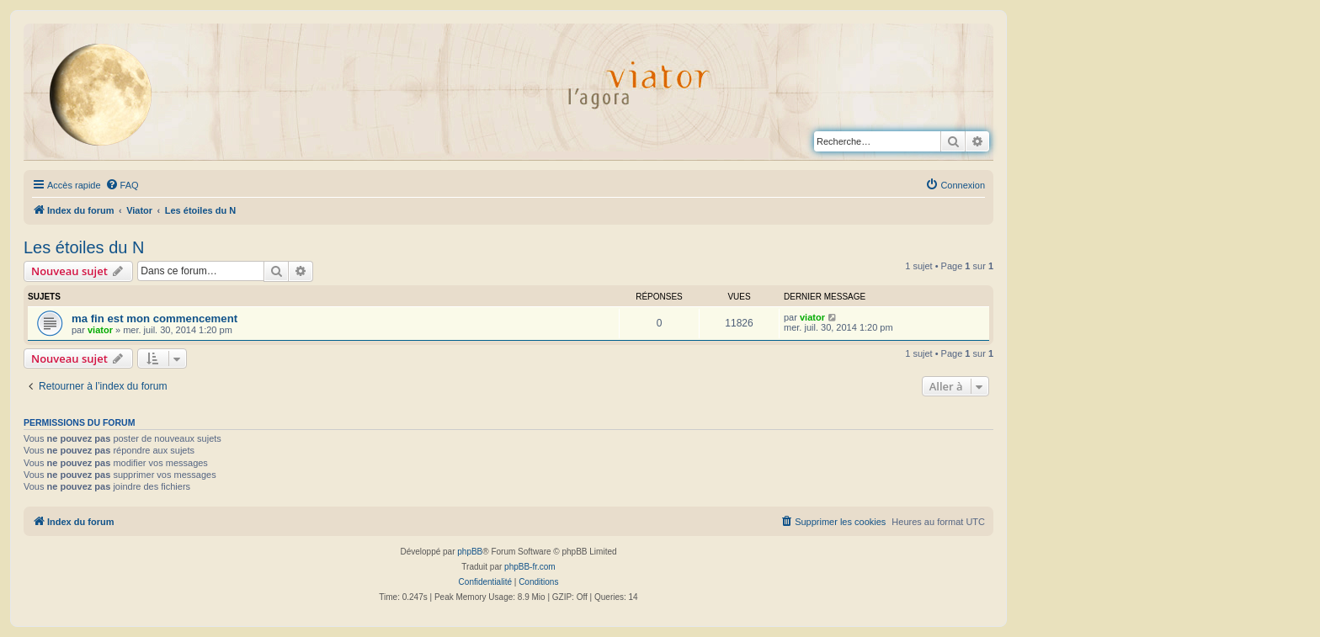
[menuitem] (122, 185)
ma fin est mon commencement (154, 318)
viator (100, 330)
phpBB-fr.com (530, 566)
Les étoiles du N (84, 247)
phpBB (469, 551)
